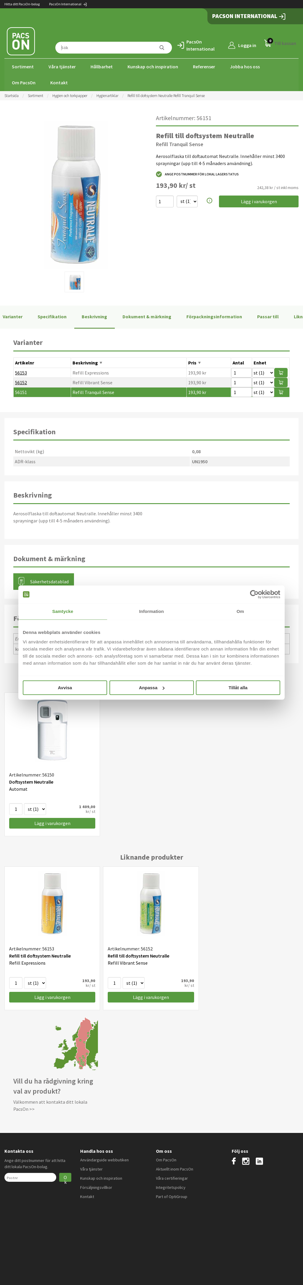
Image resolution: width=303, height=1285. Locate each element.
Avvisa (65, 687)
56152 (21, 382)
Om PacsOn (24, 82)
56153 (21, 372)
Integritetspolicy (171, 1186)
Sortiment (23, 67)
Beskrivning (94, 316)
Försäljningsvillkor (96, 1186)
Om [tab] (240, 611)
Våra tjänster (62, 67)
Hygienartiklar (107, 95)
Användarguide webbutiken (104, 1159)
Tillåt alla (238, 687)
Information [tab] (151, 611)
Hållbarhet (102, 67)
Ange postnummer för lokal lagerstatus (197, 174)
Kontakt (59, 82)
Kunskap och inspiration (153, 67)
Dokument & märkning (147, 316)
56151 (21, 392)
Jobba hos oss (245, 67)
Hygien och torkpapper (69, 95)
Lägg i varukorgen (259, 201)
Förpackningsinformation (214, 316)
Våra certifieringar (172, 1177)
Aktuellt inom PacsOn (174, 1168)
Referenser (204, 67)
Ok (65, 1177)
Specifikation (52, 316)
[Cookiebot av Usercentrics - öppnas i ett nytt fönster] (254, 594)
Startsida (11, 95)
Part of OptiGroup (171, 1196)
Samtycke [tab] (62, 611)
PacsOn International (68, 4)
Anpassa (152, 687)
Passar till (268, 316)
